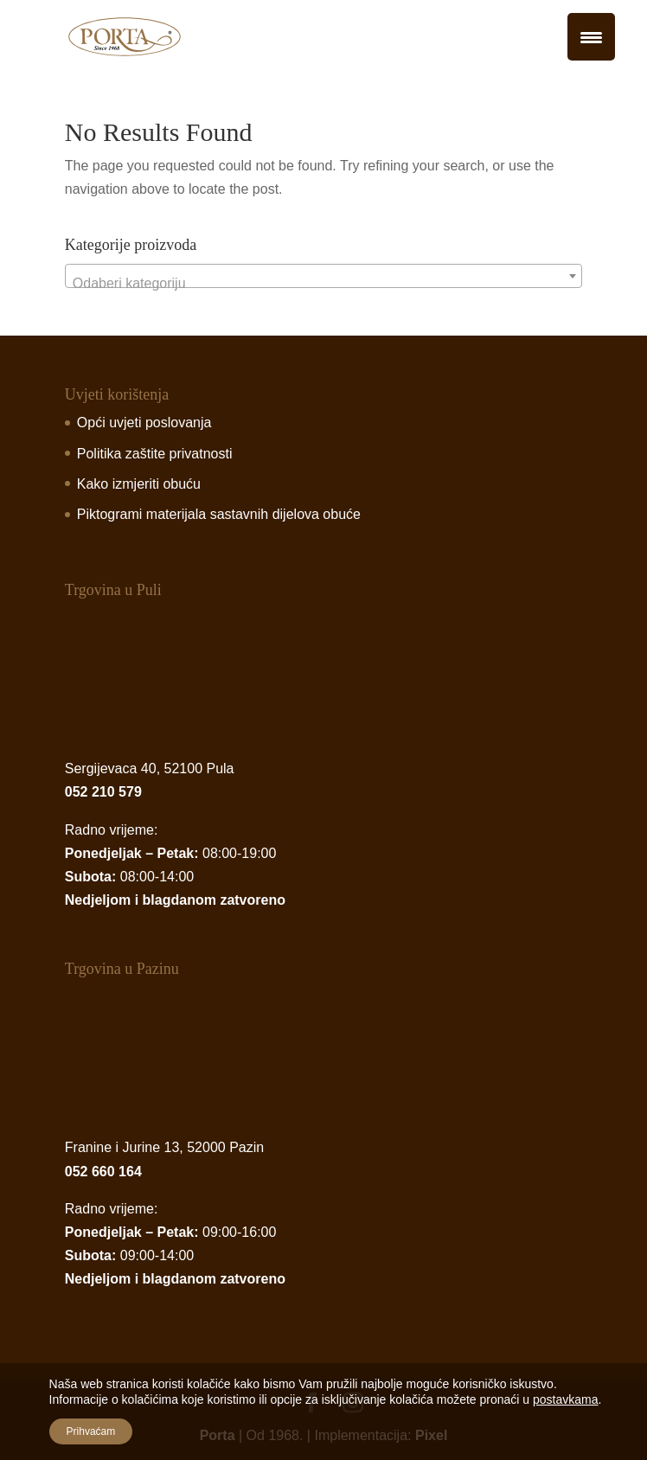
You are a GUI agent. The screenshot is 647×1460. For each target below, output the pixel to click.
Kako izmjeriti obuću (139, 484)
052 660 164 (103, 1171)
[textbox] (323, 284)
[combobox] (323, 276)
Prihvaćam (91, 1431)
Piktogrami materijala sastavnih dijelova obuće (219, 514)
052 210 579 (103, 791)
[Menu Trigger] (591, 37)
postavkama (565, 1399)
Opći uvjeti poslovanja (144, 422)
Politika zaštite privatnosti (155, 453)
